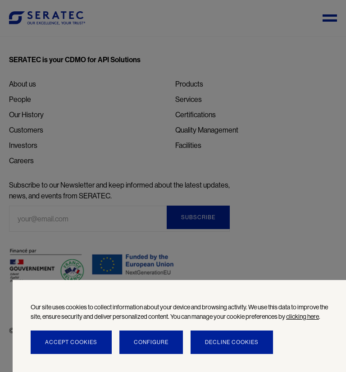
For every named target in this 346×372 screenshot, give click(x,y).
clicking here (302, 316)
